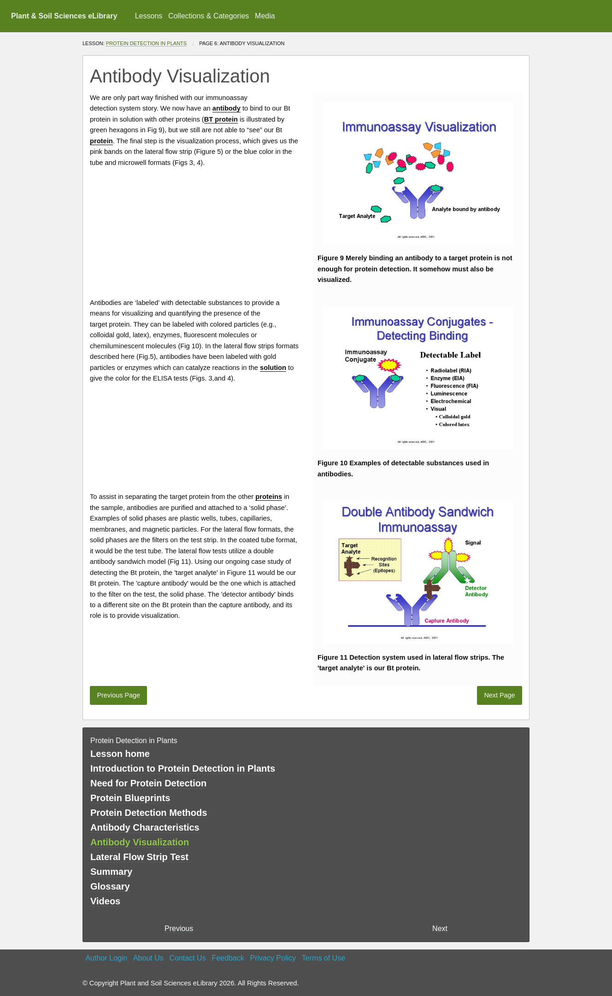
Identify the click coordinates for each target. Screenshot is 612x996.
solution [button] (273, 367)
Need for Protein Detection (148, 783)
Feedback (228, 958)
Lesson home (120, 754)
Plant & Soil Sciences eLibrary (64, 16)
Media (265, 16)
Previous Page (118, 695)
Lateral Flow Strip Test (139, 857)
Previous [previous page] (179, 928)
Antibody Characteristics (145, 827)
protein (481, 258)
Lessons (149, 16)
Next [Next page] (439, 928)
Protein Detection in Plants (146, 43)
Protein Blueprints (130, 798)
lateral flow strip (168, 151)
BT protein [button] (221, 119)
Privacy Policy (273, 958)
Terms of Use (323, 958)
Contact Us (188, 958)
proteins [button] (268, 496)
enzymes (166, 335)
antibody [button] (226, 108)
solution (131, 119)
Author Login (106, 958)
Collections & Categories (208, 16)
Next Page (499, 695)
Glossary (110, 886)
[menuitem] (148, 16)
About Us (148, 958)
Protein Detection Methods (148, 813)
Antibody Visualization (139, 842)
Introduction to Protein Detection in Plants (182, 768)
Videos (105, 901)
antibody (419, 258)
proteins (188, 119)
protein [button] (101, 141)
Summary (111, 872)
